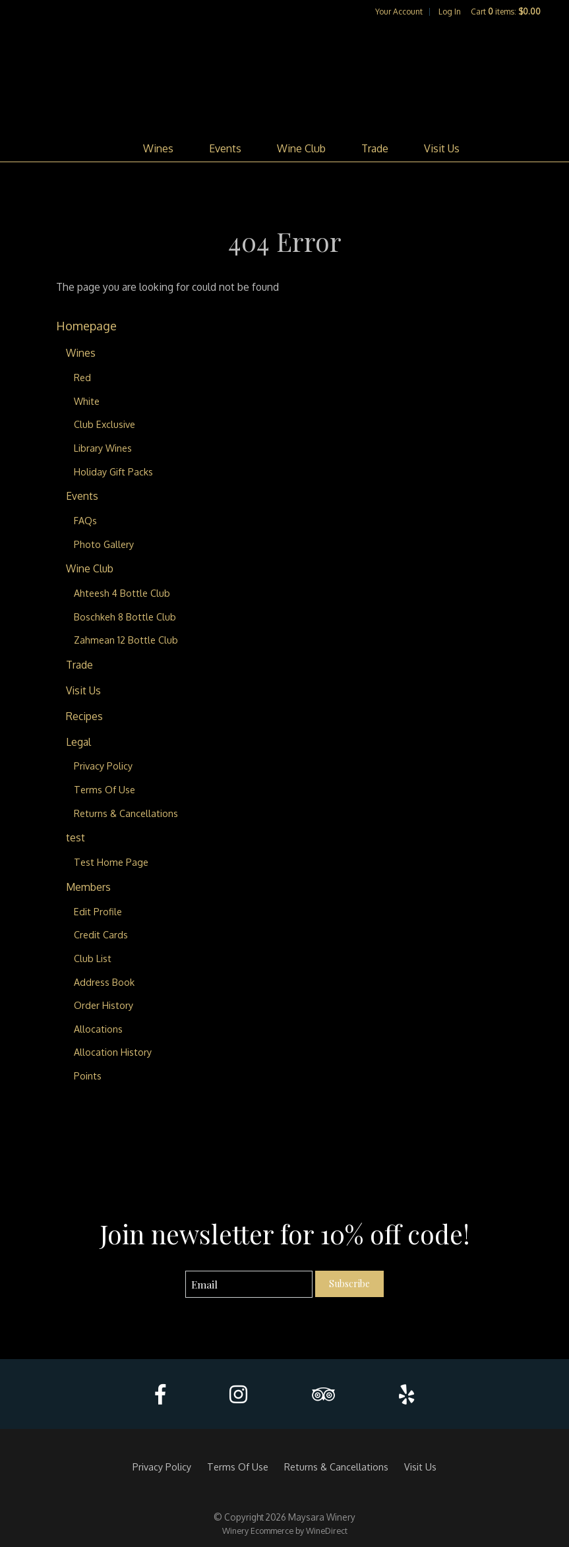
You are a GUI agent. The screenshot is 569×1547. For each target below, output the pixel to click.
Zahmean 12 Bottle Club (126, 640)
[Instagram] (238, 1394)
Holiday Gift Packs (113, 471)
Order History (103, 1005)
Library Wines (103, 448)
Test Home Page (111, 862)
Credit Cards (101, 934)
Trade (374, 148)
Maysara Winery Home (285, 76)
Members (88, 887)
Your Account (399, 11)
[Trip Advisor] (323, 1394)
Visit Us (442, 148)
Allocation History (113, 1052)
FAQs (85, 520)
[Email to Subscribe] (249, 1284)
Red (82, 377)
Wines (158, 148)
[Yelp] (406, 1394)
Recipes (84, 716)
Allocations (98, 1029)
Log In (449, 11)
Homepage (86, 325)
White (87, 401)
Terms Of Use (104, 789)
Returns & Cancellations (126, 813)
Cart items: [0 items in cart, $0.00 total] (506, 11)
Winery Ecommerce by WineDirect (284, 1530)
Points (88, 1075)
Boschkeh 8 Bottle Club (125, 616)
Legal (78, 741)
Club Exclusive (104, 424)
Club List (92, 958)
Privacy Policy (103, 766)
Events (225, 148)
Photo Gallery (104, 544)
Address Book (104, 982)
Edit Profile (98, 911)
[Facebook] (160, 1394)
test (75, 837)
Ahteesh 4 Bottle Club (122, 593)
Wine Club (301, 148)
